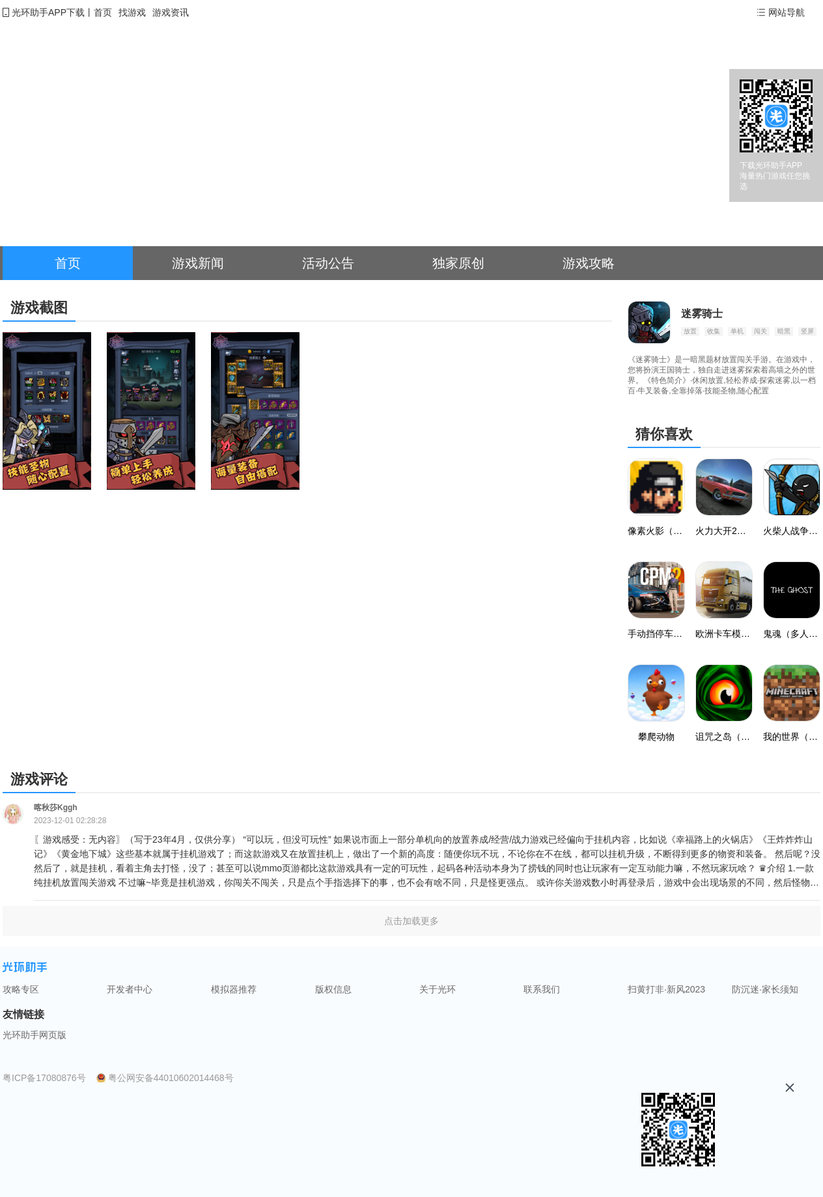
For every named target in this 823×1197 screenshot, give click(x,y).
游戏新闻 (198, 263)
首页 (103, 12)
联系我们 (541, 989)
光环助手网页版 (34, 1034)
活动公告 (328, 263)
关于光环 (437, 989)
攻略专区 (21, 989)
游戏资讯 (170, 12)
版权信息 (333, 989)
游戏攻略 (589, 263)
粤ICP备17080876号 (44, 1077)
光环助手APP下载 (48, 12)
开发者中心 (129, 989)
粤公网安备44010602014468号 (171, 1077)
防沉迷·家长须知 (765, 989)
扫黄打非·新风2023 (666, 989)
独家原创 (458, 263)
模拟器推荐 (234, 989)
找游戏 (132, 12)
